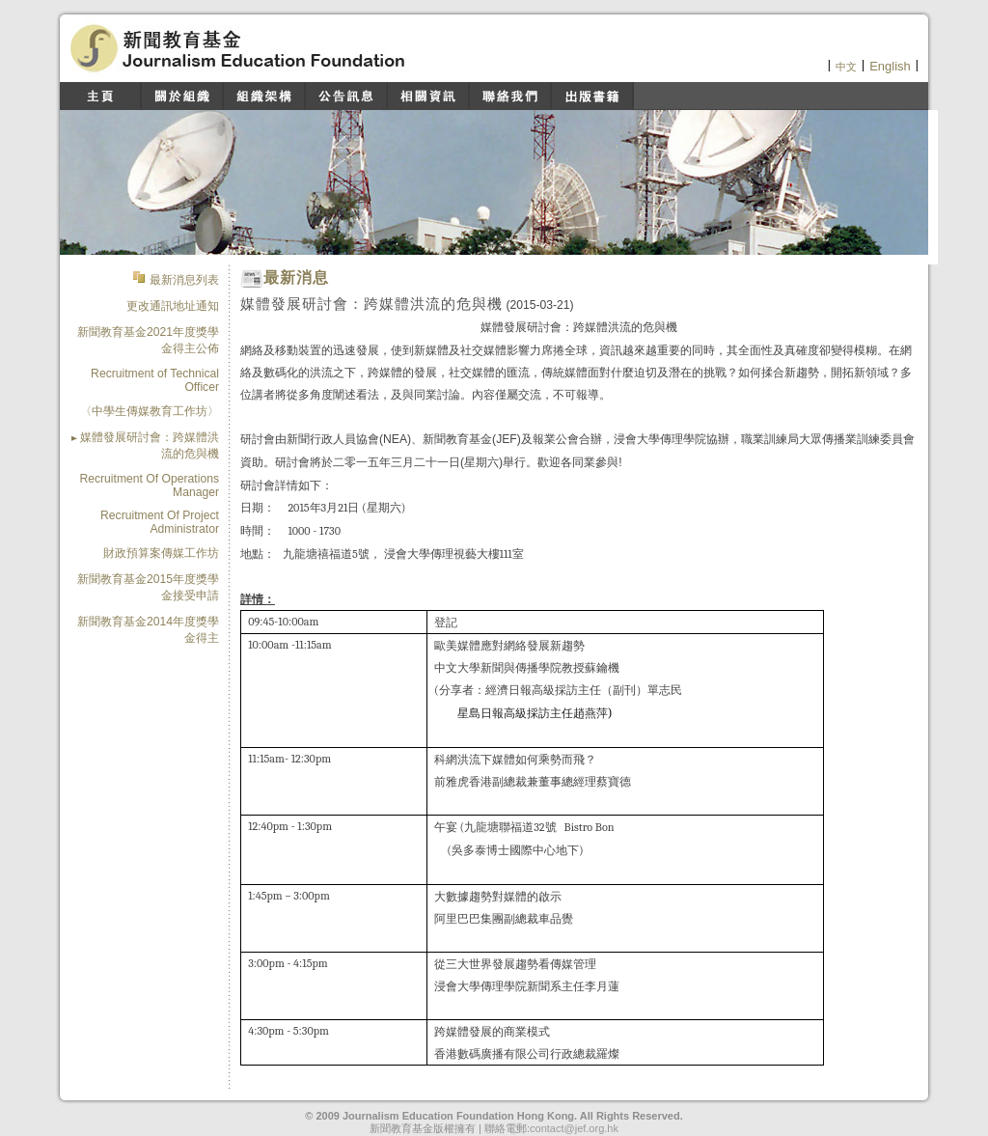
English (890, 66)
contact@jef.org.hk (574, 1128)
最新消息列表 (183, 280)
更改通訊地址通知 (172, 306)
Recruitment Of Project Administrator (159, 522)
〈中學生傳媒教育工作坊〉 (149, 411)
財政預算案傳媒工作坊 (161, 553)
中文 (846, 66)
